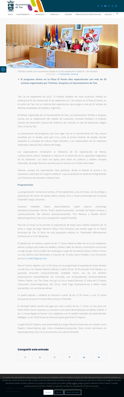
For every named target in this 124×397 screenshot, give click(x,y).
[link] (3, 69)
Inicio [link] (10, 14)
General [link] (74, 74)
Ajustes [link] (58, 392)
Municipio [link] (41, 14)
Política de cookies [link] (72, 392)
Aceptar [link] (48, 392)
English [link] (109, 14)
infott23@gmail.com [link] (37, 258)
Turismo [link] (68, 14)
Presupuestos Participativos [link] (88, 14)
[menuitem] (117, 13)
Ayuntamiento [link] (24, 14)
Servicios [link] (55, 14)
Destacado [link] (65, 74)
